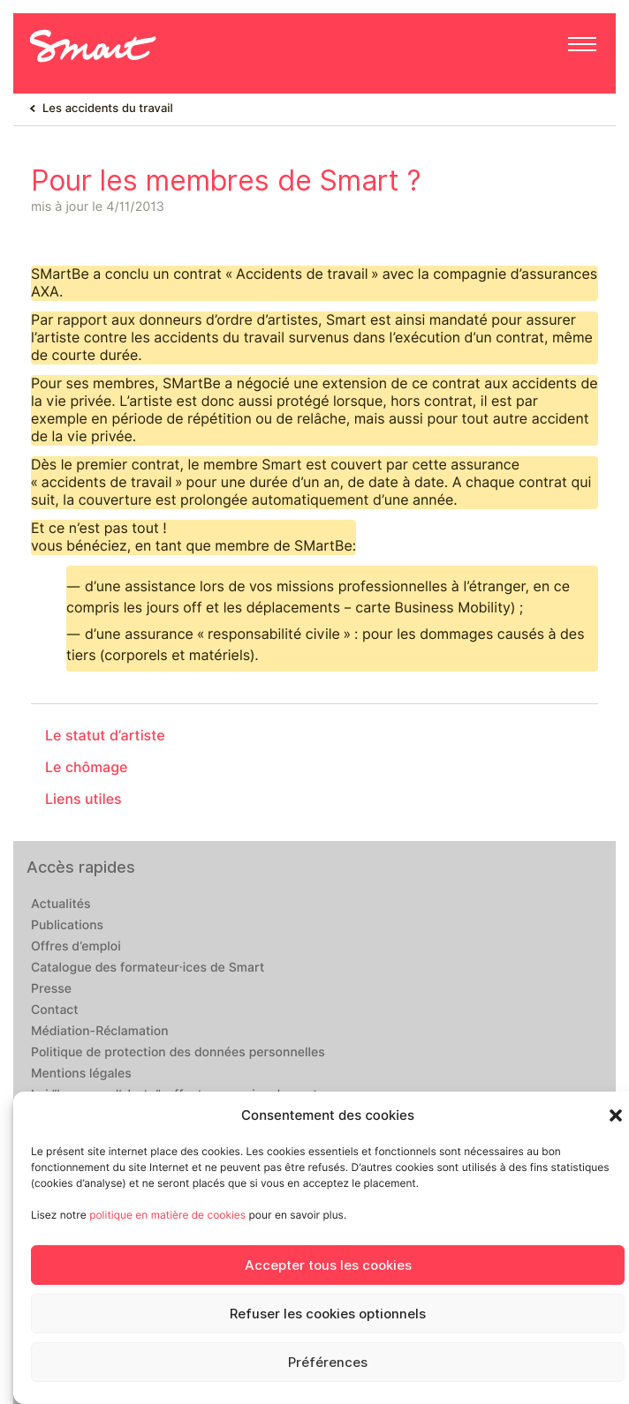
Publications (67, 926)
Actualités (60, 904)
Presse (51, 989)
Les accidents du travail (107, 108)
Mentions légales (81, 1074)
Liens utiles (83, 799)
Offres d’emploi (76, 947)
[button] (616, 1115)
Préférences (328, 1362)
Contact (55, 1010)
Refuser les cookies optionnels (328, 1314)
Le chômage (86, 767)
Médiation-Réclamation (100, 1032)
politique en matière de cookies (167, 1214)
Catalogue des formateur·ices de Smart (147, 968)
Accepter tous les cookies (328, 1265)
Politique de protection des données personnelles (178, 1053)
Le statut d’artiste (105, 735)
